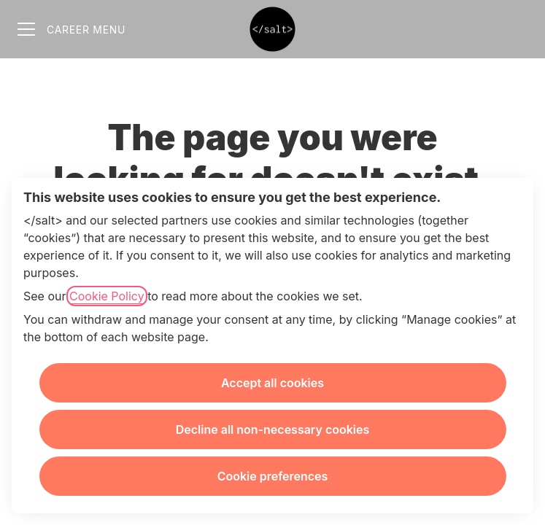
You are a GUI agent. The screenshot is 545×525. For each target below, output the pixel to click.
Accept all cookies (272, 383)
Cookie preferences (272, 476)
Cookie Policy (106, 296)
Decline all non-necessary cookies (273, 429)
